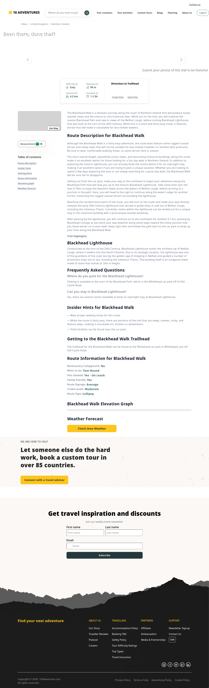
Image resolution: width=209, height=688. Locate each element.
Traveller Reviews (98, 634)
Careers (93, 645)
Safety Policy (119, 639)
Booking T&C (119, 634)
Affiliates (146, 628)
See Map (53, 128)
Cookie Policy (182, 680)
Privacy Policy (122, 680)
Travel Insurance (121, 657)
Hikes (24, 24)
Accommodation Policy (125, 628)
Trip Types (117, 651)
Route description (27, 163)
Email (70, 540)
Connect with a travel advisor (44, 480)
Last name (112, 527)
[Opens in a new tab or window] (118, 94)
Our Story (94, 628)
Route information (27, 178)
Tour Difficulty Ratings (124, 645)
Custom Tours (144, 12)
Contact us (194, 4)
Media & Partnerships (153, 639)
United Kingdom (39, 24)
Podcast (93, 639)
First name (73, 527)
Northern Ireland (60, 24)
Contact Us (175, 634)
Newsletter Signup (179, 628)
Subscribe (104, 555)
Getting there (25, 173)
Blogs (160, 12)
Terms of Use (140, 680)
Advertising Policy (161, 680)
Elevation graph (26, 183)
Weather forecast (27, 188)
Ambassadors (148, 634)
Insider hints (24, 168)
